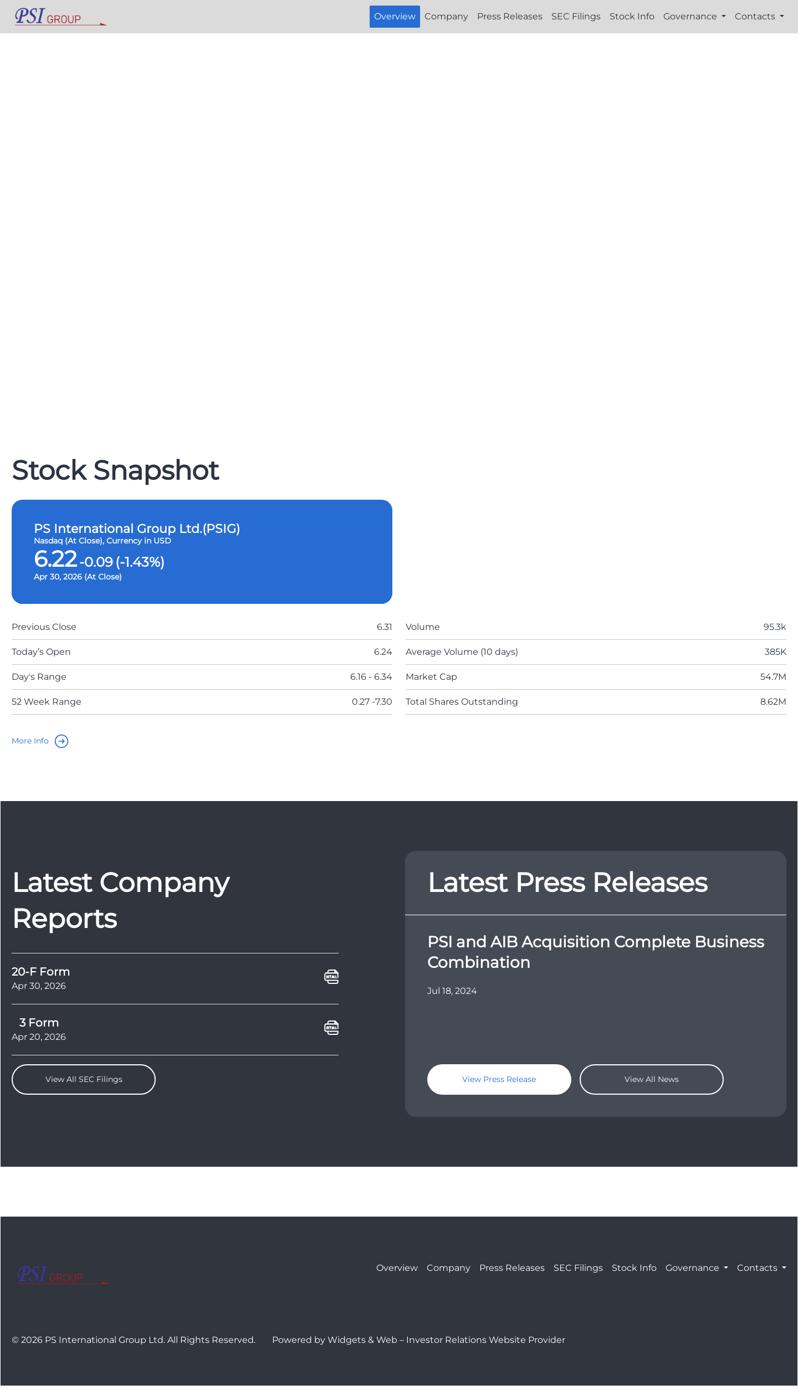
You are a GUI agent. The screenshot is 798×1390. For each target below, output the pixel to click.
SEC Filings (576, 16)
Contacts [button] (756, 16)
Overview (395, 16)
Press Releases (510, 16)
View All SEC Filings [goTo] (83, 1081)
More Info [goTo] (45, 741)
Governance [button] (691, 16)
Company (446, 16)
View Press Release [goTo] (499, 1081)
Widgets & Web (362, 1343)
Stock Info (632, 16)
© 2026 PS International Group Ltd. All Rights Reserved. (133, 1343)
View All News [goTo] (651, 1081)
